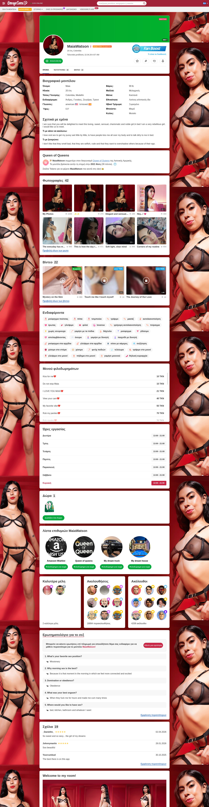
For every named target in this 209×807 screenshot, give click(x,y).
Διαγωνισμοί (71, 9)
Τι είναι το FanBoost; (157, 54)
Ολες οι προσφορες (55, 9)
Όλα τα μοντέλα (9, 9)
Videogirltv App (87, 9)
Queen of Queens (101, 161)
